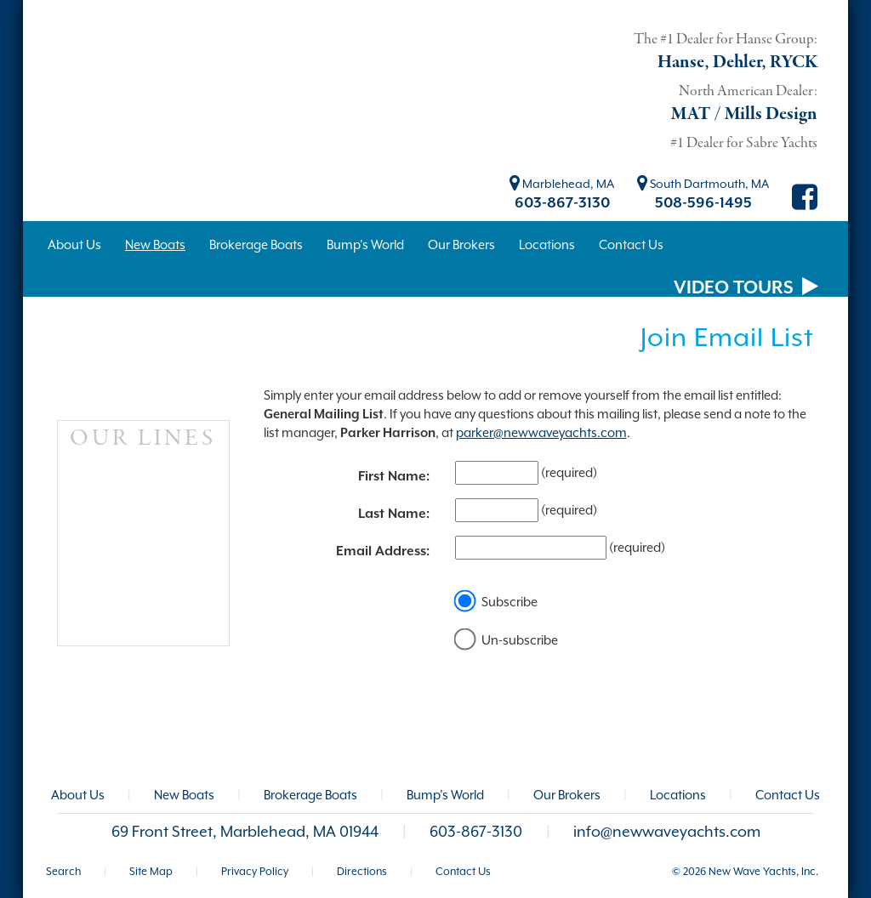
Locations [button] (547, 244)
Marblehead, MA (562, 183)
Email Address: (383, 551)
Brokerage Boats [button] (256, 244)
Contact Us (787, 794)
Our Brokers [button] (461, 244)
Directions (362, 871)
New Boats (184, 794)
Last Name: (394, 513)
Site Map (151, 871)
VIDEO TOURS (746, 287)
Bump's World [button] (365, 244)
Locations (678, 794)
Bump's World (445, 794)
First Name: (394, 476)
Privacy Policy (254, 871)
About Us (78, 794)
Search (63, 871)
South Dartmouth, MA (703, 183)
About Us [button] (74, 244)
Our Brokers (567, 794)
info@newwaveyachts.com (666, 831)
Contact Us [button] (631, 244)
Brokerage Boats (310, 794)
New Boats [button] (155, 244)
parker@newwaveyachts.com (541, 432)
